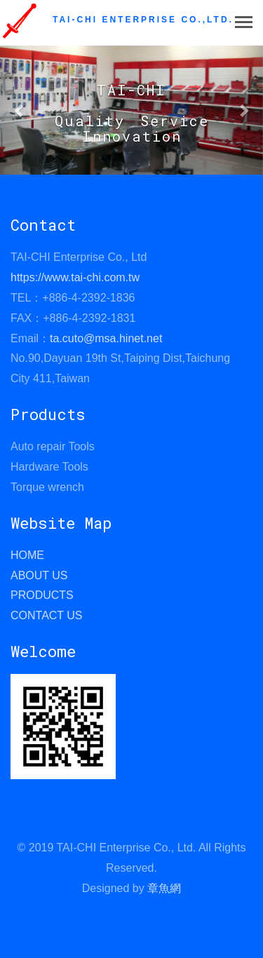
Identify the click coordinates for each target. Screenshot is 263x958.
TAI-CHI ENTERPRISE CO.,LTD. (143, 20)
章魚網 (164, 888)
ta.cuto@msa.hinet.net (106, 338)
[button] (19, 110)
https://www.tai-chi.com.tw (75, 277)
